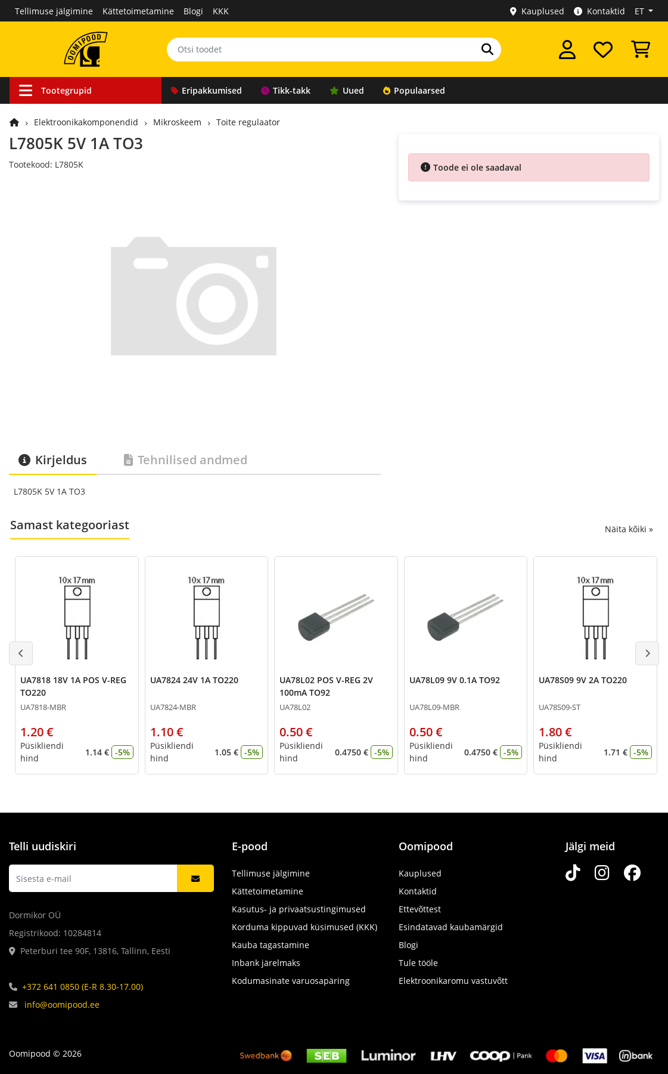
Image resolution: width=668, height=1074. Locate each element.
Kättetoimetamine (138, 11)
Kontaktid (599, 11)
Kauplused (537, 11)
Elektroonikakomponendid (86, 122)
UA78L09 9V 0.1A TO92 (454, 680)
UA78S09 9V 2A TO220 (583, 680)
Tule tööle (418, 962)
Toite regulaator (248, 122)
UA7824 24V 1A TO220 (194, 680)
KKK (221, 11)
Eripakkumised (206, 90)
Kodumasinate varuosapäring (291, 980)
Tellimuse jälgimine (54, 11)
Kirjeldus (52, 460)
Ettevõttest (420, 909)
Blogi (193, 11)
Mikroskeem (177, 122)
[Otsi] (487, 49)
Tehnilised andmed (185, 460)
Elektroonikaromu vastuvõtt (453, 980)
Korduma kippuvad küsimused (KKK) (304, 927)
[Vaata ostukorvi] (640, 49)
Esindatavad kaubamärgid (451, 927)
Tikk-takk (285, 90)
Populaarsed (414, 90)
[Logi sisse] (567, 49)
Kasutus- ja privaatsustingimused (299, 909)
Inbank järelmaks (266, 962)
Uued (347, 90)
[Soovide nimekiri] (603, 49)
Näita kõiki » (629, 529)
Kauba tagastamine (270, 944)
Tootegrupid (55, 90)
